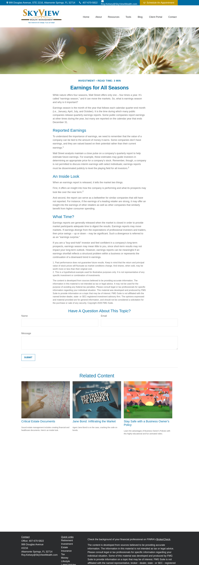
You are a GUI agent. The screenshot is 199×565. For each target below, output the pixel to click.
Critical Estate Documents (38, 421)
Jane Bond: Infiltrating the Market (94, 421)
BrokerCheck (163, 539)
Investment (67, 544)
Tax (63, 554)
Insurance (66, 551)
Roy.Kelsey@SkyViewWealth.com (39, 555)
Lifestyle (65, 561)
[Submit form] (28, 357)
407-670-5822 (88, 2)
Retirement (67, 540)
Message (26, 333)
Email (104, 316)
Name (24, 316)
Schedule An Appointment (158, 2)
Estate (64, 547)
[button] (86, 16)
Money (64, 557)
